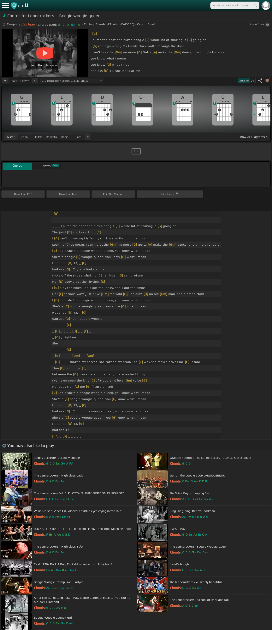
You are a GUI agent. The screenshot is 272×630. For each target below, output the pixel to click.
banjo (64, 136)
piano (24, 136)
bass (78, 136)
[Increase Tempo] (35, 80)
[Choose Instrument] (88, 137)
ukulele (37, 136)
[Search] (255, 5)
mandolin (51, 136)
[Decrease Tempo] (5, 80)
